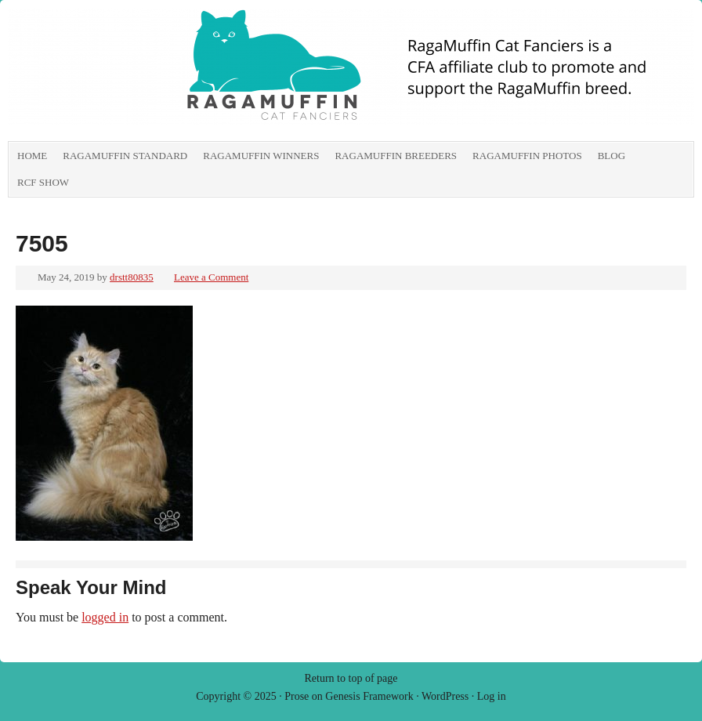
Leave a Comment (211, 277)
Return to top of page (351, 678)
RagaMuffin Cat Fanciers (184, 74)
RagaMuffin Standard (125, 155)
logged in (104, 617)
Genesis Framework (369, 696)
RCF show (43, 182)
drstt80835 (132, 277)
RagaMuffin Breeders (396, 155)
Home (32, 155)
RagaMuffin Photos (527, 155)
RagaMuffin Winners (261, 155)
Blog (611, 155)
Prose (296, 696)
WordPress (445, 696)
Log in (491, 696)
